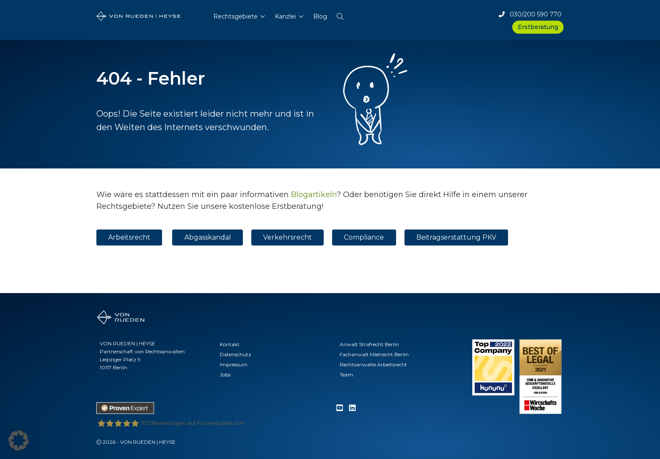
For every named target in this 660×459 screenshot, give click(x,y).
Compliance (364, 237)
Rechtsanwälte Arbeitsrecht (373, 364)
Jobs (225, 374)
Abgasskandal (207, 237)
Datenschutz (235, 354)
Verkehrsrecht (287, 237)
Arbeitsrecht (129, 237)
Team (346, 374)
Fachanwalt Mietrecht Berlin (374, 354)
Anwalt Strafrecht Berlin (369, 344)
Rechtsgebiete (235, 16)
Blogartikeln (314, 194)
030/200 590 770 (530, 14)
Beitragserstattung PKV (456, 237)
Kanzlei (285, 16)
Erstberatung (538, 27)
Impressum (234, 364)
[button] (340, 14)
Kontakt (230, 344)
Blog (320, 16)
